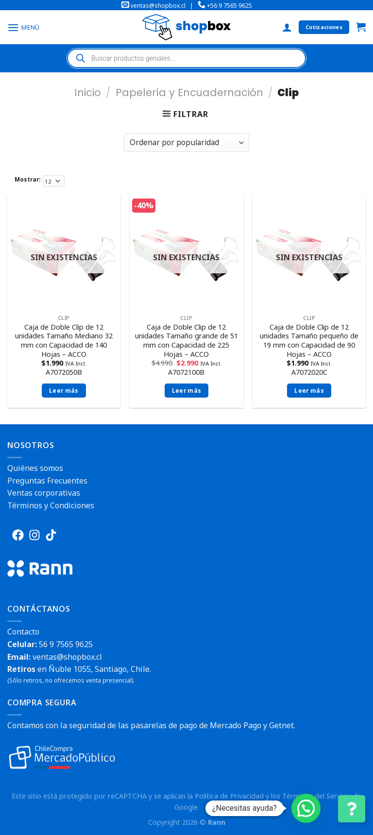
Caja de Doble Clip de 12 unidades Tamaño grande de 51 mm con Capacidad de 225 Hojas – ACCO (186, 341)
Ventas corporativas (43, 492)
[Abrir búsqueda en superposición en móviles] (186, 58)
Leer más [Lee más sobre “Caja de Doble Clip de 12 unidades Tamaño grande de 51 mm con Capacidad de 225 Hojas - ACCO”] (187, 390)
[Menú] (23, 27)
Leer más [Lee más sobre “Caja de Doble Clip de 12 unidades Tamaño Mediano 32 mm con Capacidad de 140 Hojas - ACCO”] (64, 390)
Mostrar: (27, 179)
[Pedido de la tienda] (186, 142)
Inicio (87, 92)
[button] (306, 808)
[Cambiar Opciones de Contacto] (351, 808)
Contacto (23, 631)
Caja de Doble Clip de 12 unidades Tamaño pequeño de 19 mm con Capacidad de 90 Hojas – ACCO (309, 341)
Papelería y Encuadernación (189, 92)
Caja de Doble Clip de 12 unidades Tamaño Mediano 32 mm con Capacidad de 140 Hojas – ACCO (64, 341)
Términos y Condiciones (50, 505)
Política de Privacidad (229, 796)
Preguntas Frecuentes (47, 480)
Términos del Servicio (316, 796)
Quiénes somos (35, 468)
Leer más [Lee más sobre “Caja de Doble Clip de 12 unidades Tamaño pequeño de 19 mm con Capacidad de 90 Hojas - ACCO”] (309, 390)
